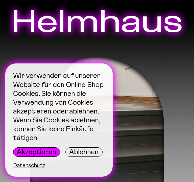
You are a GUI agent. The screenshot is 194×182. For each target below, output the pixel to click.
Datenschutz (29, 165)
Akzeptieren (36, 152)
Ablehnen (84, 152)
